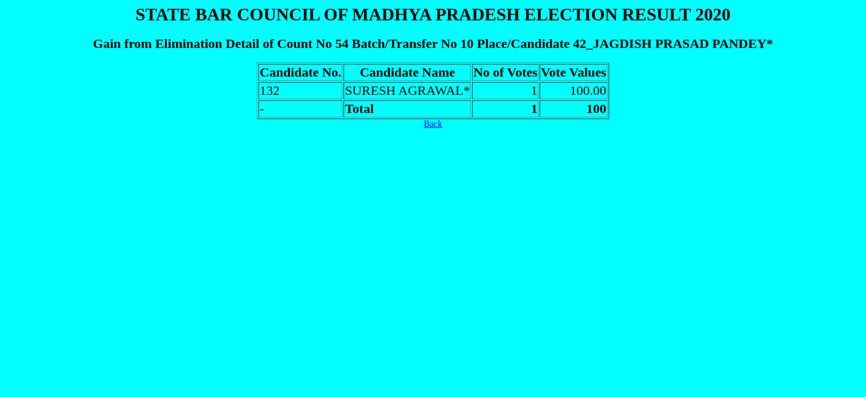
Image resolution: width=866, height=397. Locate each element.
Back (433, 123)
